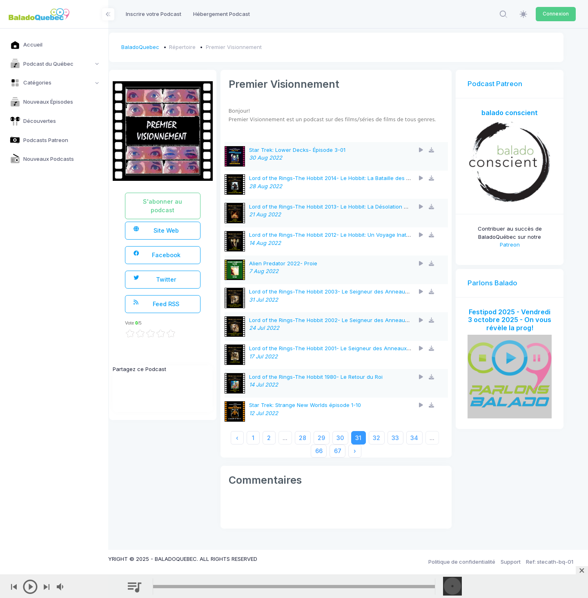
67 (349, 459)
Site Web (178, 230)
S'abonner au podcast (183, 205)
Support (511, 561)
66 (330, 459)
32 (388, 446)
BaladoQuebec (164, 47)
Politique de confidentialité (461, 561)
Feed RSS (178, 303)
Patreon (513, 239)
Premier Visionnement (257, 47)
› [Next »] (367, 459)
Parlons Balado (498, 277)
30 (352, 446)
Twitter (177, 279)
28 (314, 446)
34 (426, 446)
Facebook (179, 254)
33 (407, 446)
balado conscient (512, 113)
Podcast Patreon (501, 84)
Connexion (556, 14)
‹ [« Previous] (249, 446)
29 (333, 446)
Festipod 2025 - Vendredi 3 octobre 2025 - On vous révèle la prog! (513, 318)
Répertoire (206, 47)
